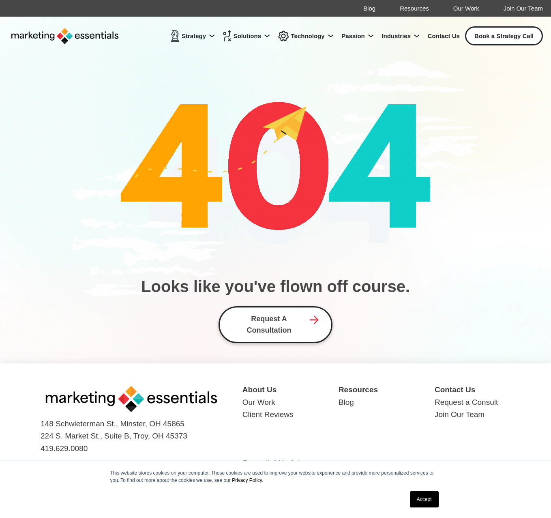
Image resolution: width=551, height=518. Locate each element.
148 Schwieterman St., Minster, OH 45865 (112, 423)
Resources (414, 8)
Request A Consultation (269, 325)
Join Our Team (523, 8)
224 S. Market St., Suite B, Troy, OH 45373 (114, 436)
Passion (353, 35)
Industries (396, 35)
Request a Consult (466, 402)
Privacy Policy (247, 480)
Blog (369, 8)
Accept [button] (424, 499)
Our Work (466, 8)
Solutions (242, 36)
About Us (259, 389)
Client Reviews (268, 414)
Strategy (188, 36)
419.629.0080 (64, 448)
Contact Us (444, 35)
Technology (301, 36)
